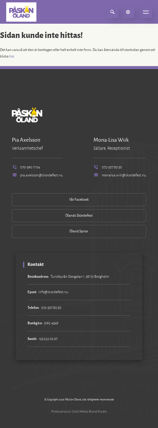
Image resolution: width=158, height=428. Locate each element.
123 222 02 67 (48, 339)
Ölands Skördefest (79, 216)
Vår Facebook (79, 200)
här (11, 56)
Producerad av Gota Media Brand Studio (79, 411)
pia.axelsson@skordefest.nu (37, 175)
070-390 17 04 (26, 167)
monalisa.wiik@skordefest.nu (119, 175)
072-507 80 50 (107, 167)
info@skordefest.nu (53, 292)
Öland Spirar (79, 231)
